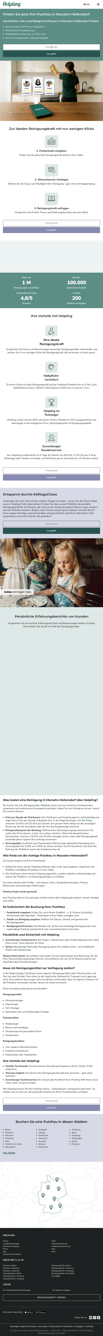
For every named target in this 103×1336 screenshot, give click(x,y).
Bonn (74, 1132)
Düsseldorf (10, 1147)
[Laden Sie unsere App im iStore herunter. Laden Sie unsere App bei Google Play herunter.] (41, 1312)
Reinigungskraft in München (63, 1268)
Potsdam (9, 1132)
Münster (75, 1144)
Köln (7, 1141)
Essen (74, 1141)
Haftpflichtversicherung (61, 1246)
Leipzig (41, 1132)
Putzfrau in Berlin (10, 1265)
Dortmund (43, 1135)
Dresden (42, 1141)
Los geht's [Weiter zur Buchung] (51, 53)
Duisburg (76, 1135)
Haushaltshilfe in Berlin (12, 1273)
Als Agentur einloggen (61, 1290)
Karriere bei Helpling (11, 1246)
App (4, 1251)
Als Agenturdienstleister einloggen (17, 1290)
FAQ (53, 1249)
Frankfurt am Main (13, 1144)
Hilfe (53, 1251)
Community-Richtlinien (12, 1254)
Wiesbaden (77, 1138)
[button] (88, 4)
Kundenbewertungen (11, 1243)
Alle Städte (9, 1153)
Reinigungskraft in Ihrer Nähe (63, 1273)
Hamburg (9, 1138)
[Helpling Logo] (11, 4)
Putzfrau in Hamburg (11, 1268)
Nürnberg (76, 1129)
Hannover (42, 1138)
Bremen (42, 1144)
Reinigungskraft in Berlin (61, 1265)
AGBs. (86, 387)
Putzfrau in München (11, 1271)
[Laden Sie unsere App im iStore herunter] (29, 1312)
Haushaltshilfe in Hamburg (13, 1279)
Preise (5, 1249)
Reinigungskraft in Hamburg (63, 1271)
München (9, 1135)
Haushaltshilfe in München (13, 1276)
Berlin (7, 1129)
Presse (5, 1241)
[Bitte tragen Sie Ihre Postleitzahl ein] (51, 47)
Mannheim (43, 1147)
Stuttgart (42, 1129)
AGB (53, 1241)
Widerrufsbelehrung (59, 1243)
